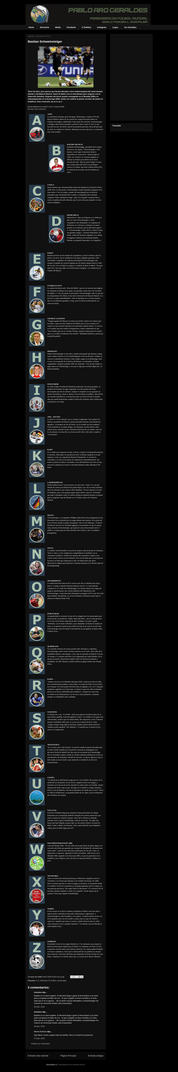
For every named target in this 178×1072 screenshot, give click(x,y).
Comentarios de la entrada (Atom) (71, 1065)
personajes (61, 981)
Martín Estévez (40, 1032)
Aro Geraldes (130, 27)
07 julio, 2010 (39, 1038)
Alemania (44, 981)
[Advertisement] (131, 76)
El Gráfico (50, 106)
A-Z (37, 981)
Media (58, 27)
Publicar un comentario (40, 1044)
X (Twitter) (86, 27)
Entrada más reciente (38, 1056)
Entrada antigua (95, 1056)
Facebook (71, 27)
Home (31, 27)
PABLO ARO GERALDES (38, 109)
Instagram (101, 27)
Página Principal (68, 1056)
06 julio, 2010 (39, 1007)
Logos (115, 27)
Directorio (44, 27)
